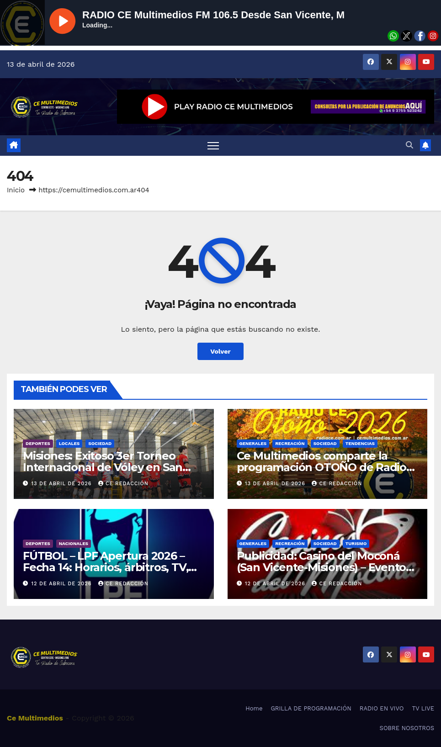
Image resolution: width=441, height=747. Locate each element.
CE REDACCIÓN (123, 484)
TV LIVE (423, 708)
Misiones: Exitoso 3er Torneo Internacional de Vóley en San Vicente (102, 467)
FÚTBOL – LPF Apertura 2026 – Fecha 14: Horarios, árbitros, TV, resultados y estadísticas (105, 567)
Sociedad (100, 443)
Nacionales (73, 543)
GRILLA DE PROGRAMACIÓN (311, 708)
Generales (253, 443)
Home (253, 708)
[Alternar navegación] (213, 145)
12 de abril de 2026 (63, 584)
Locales (69, 443)
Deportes (38, 443)
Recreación (289, 443)
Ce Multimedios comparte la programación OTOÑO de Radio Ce (322, 467)
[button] (409, 145)
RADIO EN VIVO (382, 708)
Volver (220, 351)
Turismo (356, 543)
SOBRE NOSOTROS (407, 728)
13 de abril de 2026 (63, 484)
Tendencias (360, 443)
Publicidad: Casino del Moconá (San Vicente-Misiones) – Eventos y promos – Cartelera (324, 567)
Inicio (16, 190)
